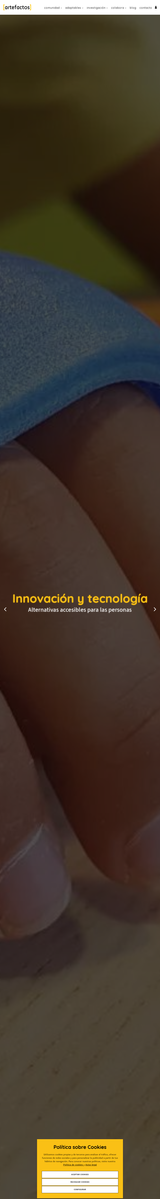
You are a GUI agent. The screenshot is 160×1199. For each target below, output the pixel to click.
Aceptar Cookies (80, 1174)
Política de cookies (73, 1165)
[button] (5, 607)
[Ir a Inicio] (17, 7)
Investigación (97, 8)
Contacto (146, 8)
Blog (133, 8)
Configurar (80, 1189)
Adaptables (74, 8)
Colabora (118, 8)
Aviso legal (91, 1165)
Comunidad (53, 8)
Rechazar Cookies (79, 1182)
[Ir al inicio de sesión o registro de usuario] (156, 7)
